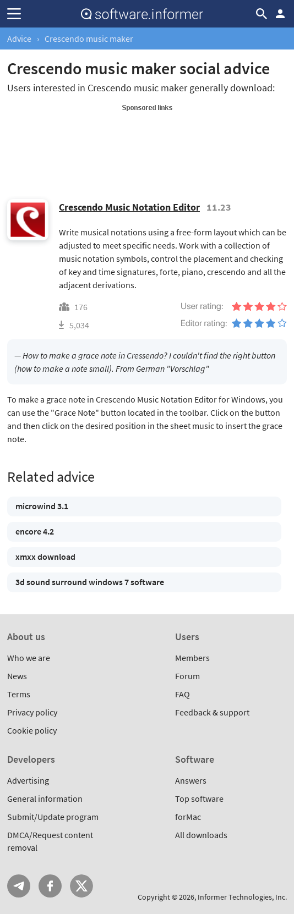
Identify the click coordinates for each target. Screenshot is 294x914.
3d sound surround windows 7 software (89, 581)
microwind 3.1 (41, 505)
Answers (190, 780)
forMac (188, 816)
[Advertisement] (147, 139)
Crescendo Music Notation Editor (129, 207)
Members (192, 657)
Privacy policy (32, 712)
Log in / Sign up (280, 13)
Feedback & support (212, 712)
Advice (19, 38)
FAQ (182, 694)
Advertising (28, 780)
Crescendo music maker (89, 38)
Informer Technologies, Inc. (242, 897)
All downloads (201, 834)
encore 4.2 (34, 531)
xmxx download (45, 556)
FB (50, 886)
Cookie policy (32, 730)
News (17, 675)
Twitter (81, 886)
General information (45, 798)
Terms (18, 694)
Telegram (18, 886)
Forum (187, 675)
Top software (199, 798)
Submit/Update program (53, 816)
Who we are (28, 657)
